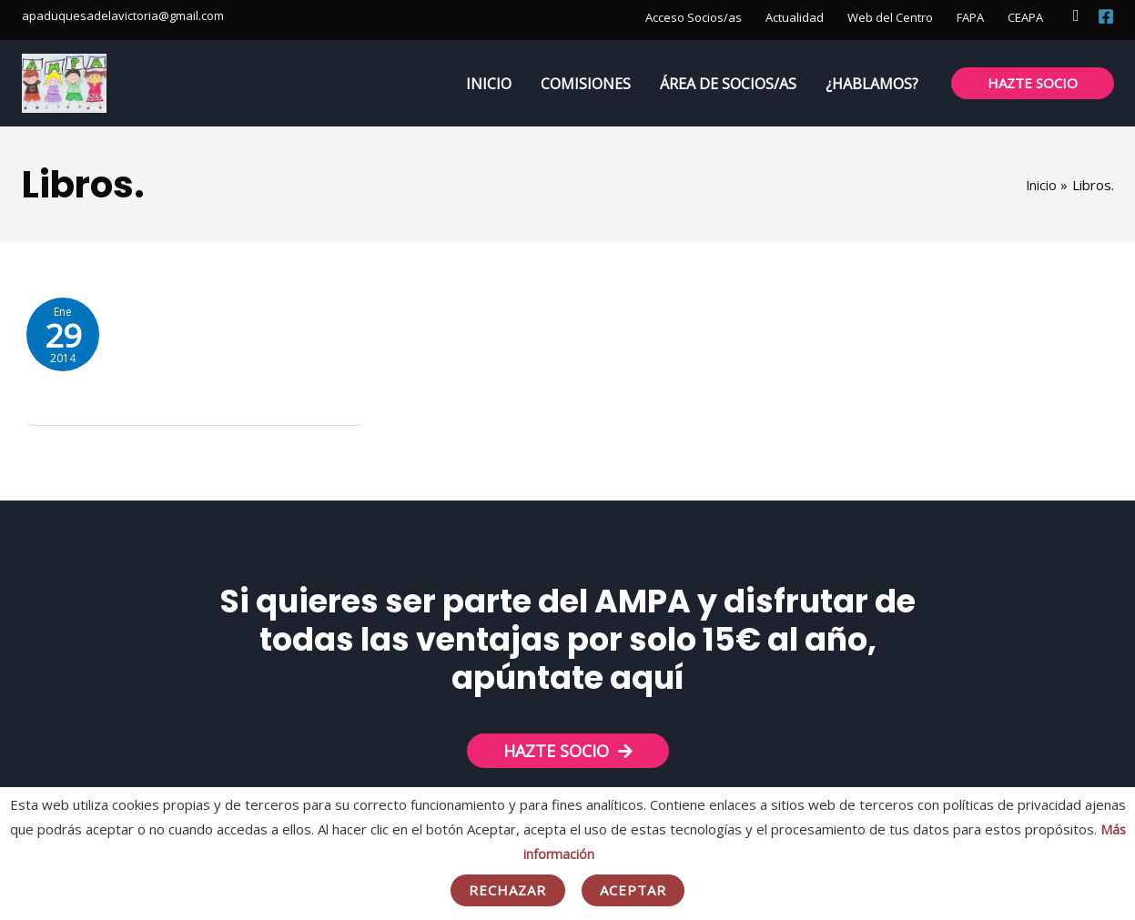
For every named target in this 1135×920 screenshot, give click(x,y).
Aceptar (633, 890)
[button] (1076, 15)
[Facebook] (1106, 16)
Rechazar (508, 890)
